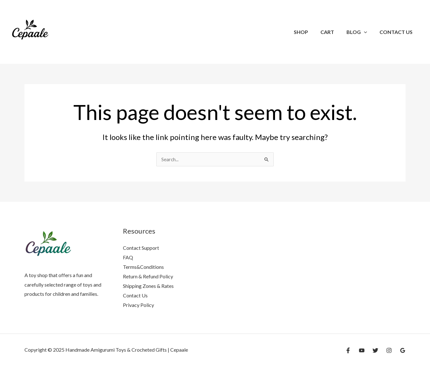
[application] (367, 32)
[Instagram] (389, 350)
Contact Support (141, 248)
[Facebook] (348, 350)
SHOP (309, 32)
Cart (333, 32)
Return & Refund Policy (148, 276)
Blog (360, 32)
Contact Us (397, 32)
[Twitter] (375, 350)
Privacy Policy (138, 305)
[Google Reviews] (403, 350)
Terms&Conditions (143, 267)
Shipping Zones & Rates (148, 285)
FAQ (128, 257)
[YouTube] (362, 350)
